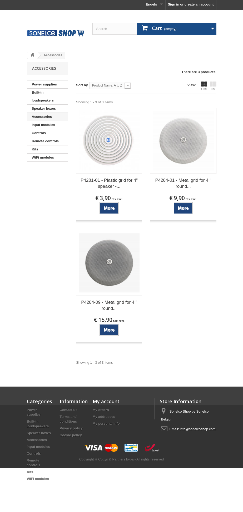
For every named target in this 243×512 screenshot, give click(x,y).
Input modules (43, 125)
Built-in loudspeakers (43, 96)
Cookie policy (71, 435)
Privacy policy (71, 428)
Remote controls (45, 141)
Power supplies (44, 84)
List (213, 85)
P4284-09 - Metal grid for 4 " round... (109, 305)
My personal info (106, 423)
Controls (39, 133)
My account (106, 401)
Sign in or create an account (191, 4)
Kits (35, 149)
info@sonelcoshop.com (197, 429)
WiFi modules (43, 157)
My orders (101, 410)
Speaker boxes (44, 108)
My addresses (104, 417)
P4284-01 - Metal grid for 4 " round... (183, 183)
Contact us (68, 410)
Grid (204, 85)
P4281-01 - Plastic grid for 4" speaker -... (109, 183)
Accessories (42, 117)
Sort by (82, 85)
